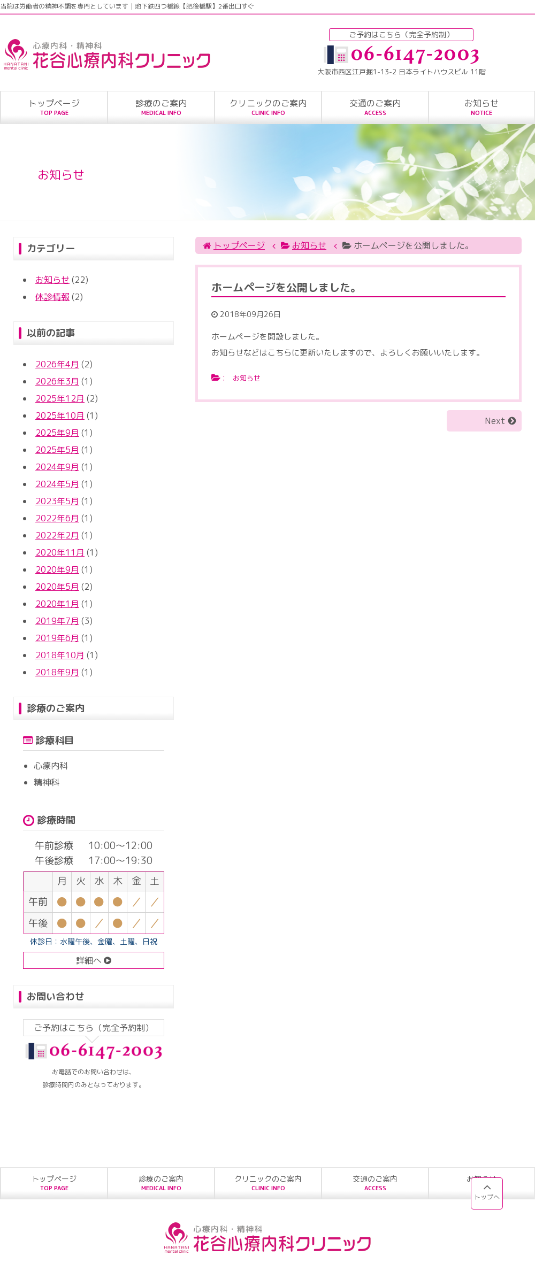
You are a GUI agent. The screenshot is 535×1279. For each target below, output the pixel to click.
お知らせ (52, 280)
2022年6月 (57, 518)
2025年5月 (57, 450)
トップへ (486, 1191)
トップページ (239, 245)
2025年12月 (60, 398)
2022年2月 (57, 535)
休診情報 (52, 297)
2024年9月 (57, 467)
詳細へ (93, 960)
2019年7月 (57, 621)
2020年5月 (57, 586)
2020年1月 (57, 604)
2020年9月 (57, 569)
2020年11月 (60, 552)
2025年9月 (57, 432)
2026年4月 (57, 364)
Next (496, 420)
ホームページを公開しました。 (286, 287)
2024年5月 (57, 484)
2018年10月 (60, 655)
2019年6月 (57, 638)
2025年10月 (60, 415)
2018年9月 (57, 672)
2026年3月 (57, 381)
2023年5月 (57, 501)
